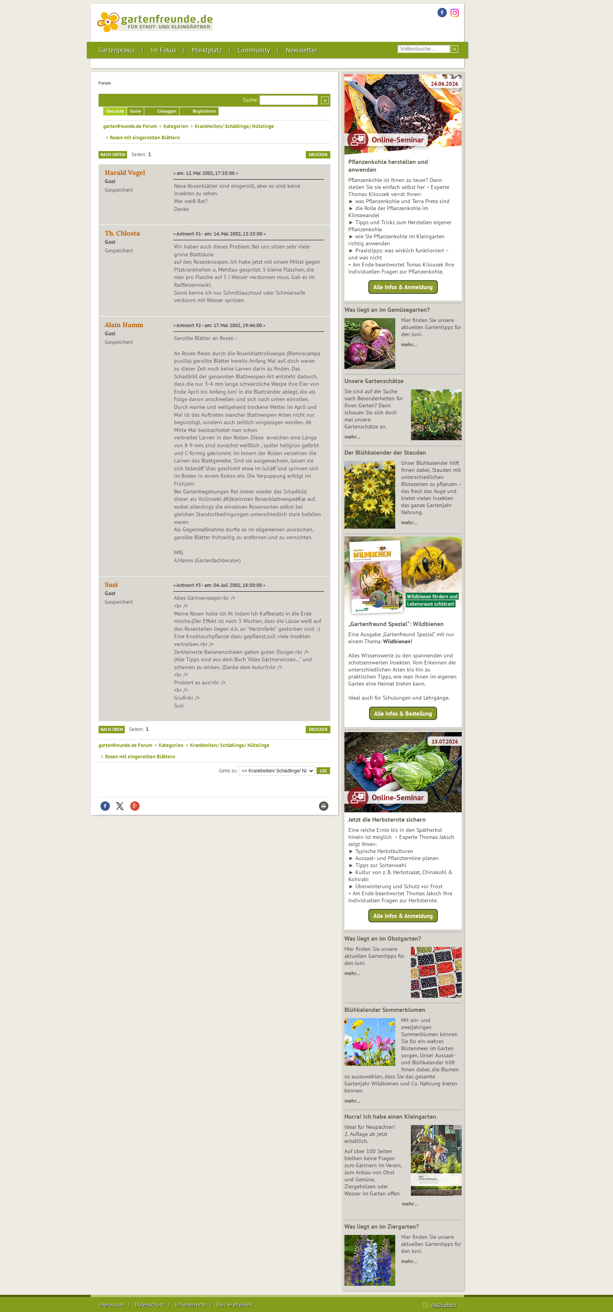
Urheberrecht (190, 1304)
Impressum (111, 1304)
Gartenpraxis (117, 50)
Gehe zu (228, 770)
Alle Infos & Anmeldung (403, 287)
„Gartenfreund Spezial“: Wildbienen (396, 624)
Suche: (250, 99)
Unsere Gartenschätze (373, 381)
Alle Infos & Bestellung (403, 713)
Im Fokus (163, 50)
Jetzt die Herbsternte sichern (387, 819)
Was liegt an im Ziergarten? (381, 1226)
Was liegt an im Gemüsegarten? (387, 309)
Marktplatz (207, 50)
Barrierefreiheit (235, 1304)
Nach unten (112, 154)
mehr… (409, 344)
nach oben (443, 1304)
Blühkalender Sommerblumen (384, 1009)
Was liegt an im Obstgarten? (382, 938)
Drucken (318, 154)
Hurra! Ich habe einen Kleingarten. (391, 1116)
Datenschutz (149, 1304)
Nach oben (111, 729)
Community (254, 50)
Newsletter (301, 50)
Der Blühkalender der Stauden (385, 452)
